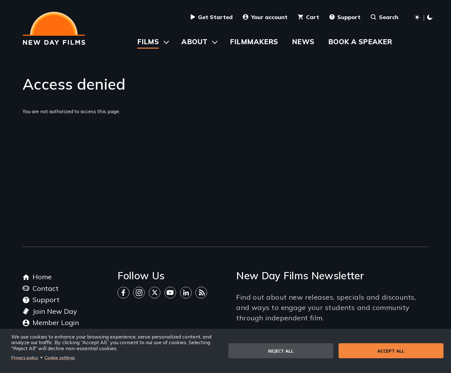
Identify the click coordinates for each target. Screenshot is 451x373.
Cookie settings (59, 357)
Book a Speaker (360, 41)
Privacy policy (24, 357)
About (194, 41)
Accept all (390, 351)
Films (148, 41)
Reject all (280, 351)
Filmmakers (254, 41)
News (303, 41)
